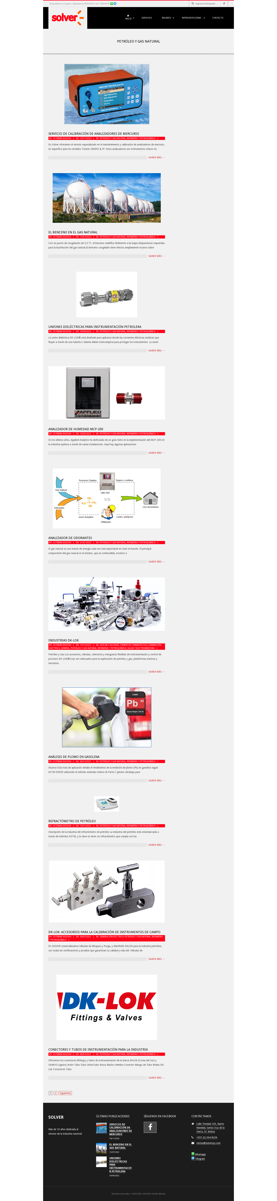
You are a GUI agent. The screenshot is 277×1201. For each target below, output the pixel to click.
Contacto (217, 18)
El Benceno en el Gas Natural (73, 232)
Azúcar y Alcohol (109, 645)
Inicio (128, 17)
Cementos (125, 645)
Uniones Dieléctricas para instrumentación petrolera (94, 327)
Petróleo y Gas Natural (113, 138)
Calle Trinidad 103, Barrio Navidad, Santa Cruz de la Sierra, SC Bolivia (210, 1127)
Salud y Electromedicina (141, 648)
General (65, 648)
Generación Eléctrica (112, 936)
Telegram (198, 1158)
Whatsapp (198, 1154)
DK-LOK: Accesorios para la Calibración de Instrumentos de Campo (104, 932)
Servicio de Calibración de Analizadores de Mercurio (93, 134)
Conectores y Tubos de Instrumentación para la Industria (98, 1049)
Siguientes (65, 1093)
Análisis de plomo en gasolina (73, 757)
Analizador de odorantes (70, 538)
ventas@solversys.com (208, 1143)
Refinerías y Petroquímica (141, 138)
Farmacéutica (140, 645)
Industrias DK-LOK (63, 640)
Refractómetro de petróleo (72, 821)
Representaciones (191, 18)
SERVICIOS (147, 18)
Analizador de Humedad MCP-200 (75, 429)
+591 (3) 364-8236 (206, 1137)
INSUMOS (166, 18)
